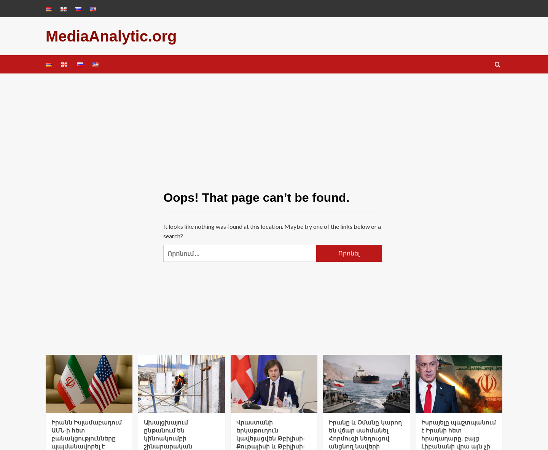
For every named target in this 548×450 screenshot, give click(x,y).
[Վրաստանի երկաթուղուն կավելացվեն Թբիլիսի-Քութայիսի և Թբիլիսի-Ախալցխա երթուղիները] (274, 384)
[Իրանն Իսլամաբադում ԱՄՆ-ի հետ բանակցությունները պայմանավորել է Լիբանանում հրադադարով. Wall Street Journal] (89, 384)
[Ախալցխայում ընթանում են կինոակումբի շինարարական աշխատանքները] (181, 384)
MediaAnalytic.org (111, 36)
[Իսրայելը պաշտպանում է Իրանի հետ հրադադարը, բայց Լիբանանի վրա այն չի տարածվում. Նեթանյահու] (459, 384)
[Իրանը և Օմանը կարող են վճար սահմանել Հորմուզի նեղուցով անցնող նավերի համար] (366, 384)
